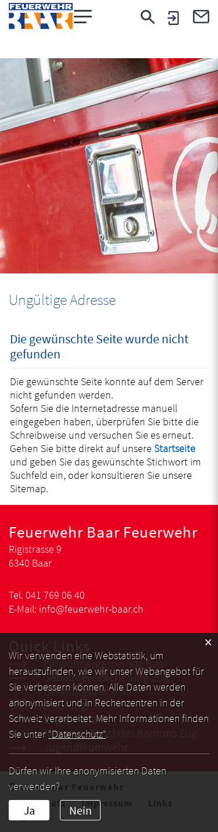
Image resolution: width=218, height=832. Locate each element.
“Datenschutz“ (77, 734)
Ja (29, 810)
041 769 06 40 (55, 595)
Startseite (174, 448)
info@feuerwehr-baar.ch (91, 609)
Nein (80, 810)
